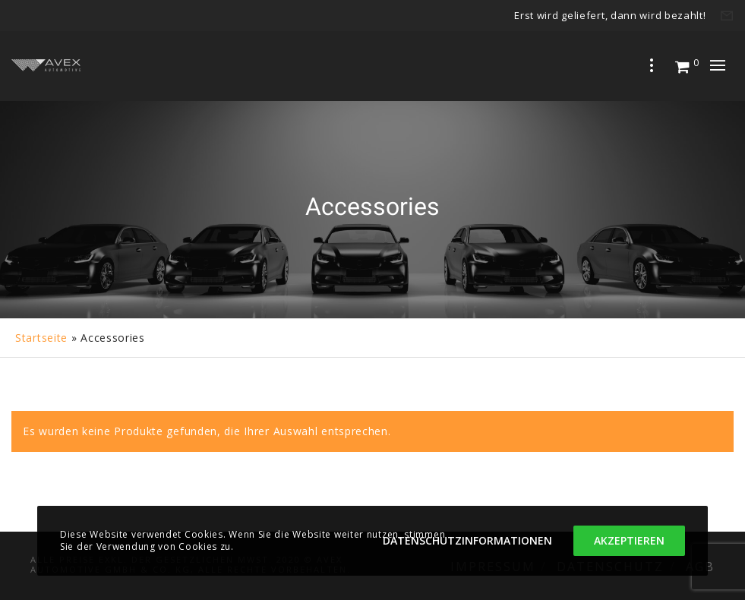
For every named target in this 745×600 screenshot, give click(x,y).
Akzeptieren (629, 540)
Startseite (41, 337)
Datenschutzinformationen (467, 540)
